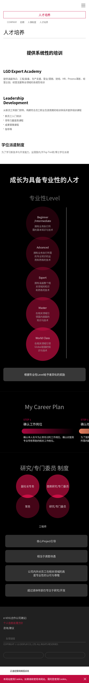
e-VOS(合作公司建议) (15, 618)
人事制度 (32, 22)
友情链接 (10, 638)
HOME (4, 22)
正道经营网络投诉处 (19, 670)
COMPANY (12, 22)
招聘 (22, 22)
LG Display (17, 5)
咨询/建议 (8, 628)
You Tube (23, 655)
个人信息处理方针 (13, 623)
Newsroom (65, 655)
